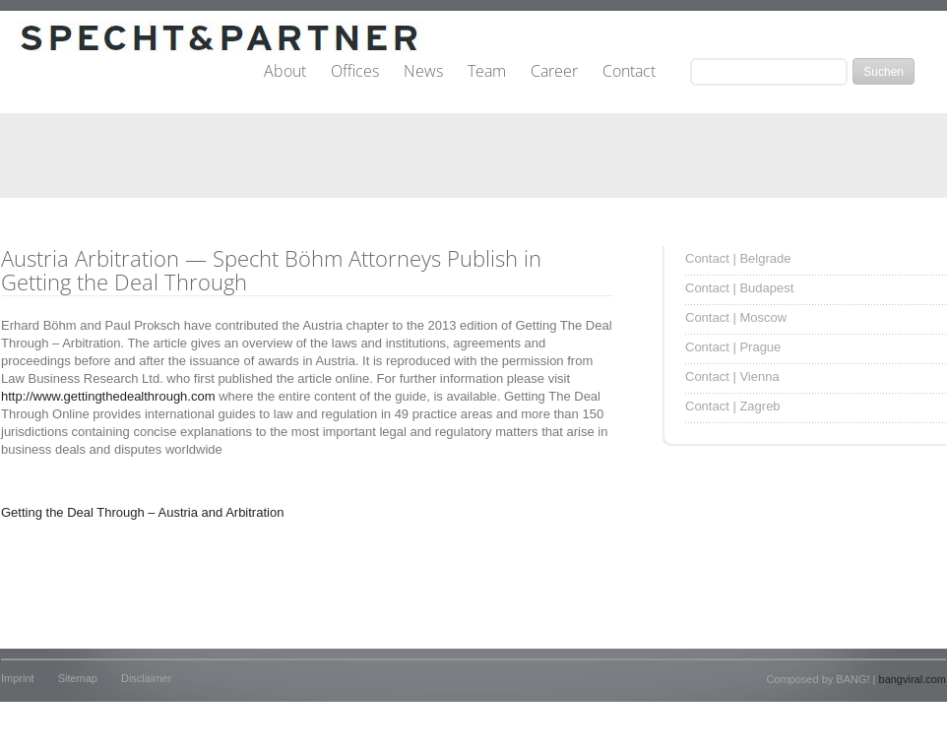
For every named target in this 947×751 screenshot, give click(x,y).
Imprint (17, 678)
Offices (355, 72)
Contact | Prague (733, 347)
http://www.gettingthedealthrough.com (108, 396)
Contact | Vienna (732, 376)
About (285, 72)
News (423, 72)
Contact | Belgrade (737, 258)
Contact (629, 72)
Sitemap (77, 678)
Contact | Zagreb (733, 406)
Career (554, 72)
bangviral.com (912, 679)
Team (487, 72)
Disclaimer (146, 678)
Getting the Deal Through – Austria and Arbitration (142, 512)
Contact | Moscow (736, 317)
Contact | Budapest (739, 288)
